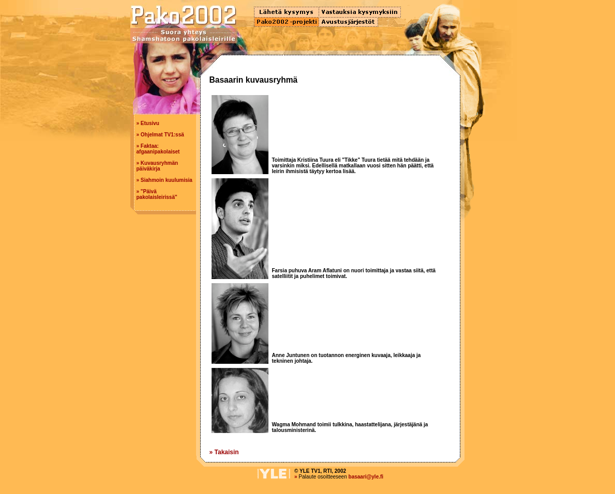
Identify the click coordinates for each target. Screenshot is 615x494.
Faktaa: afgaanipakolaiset (158, 149)
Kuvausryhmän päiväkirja (157, 166)
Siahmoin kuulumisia (166, 180)
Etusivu (150, 123)
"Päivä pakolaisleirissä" (157, 194)
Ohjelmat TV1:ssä (162, 134)
